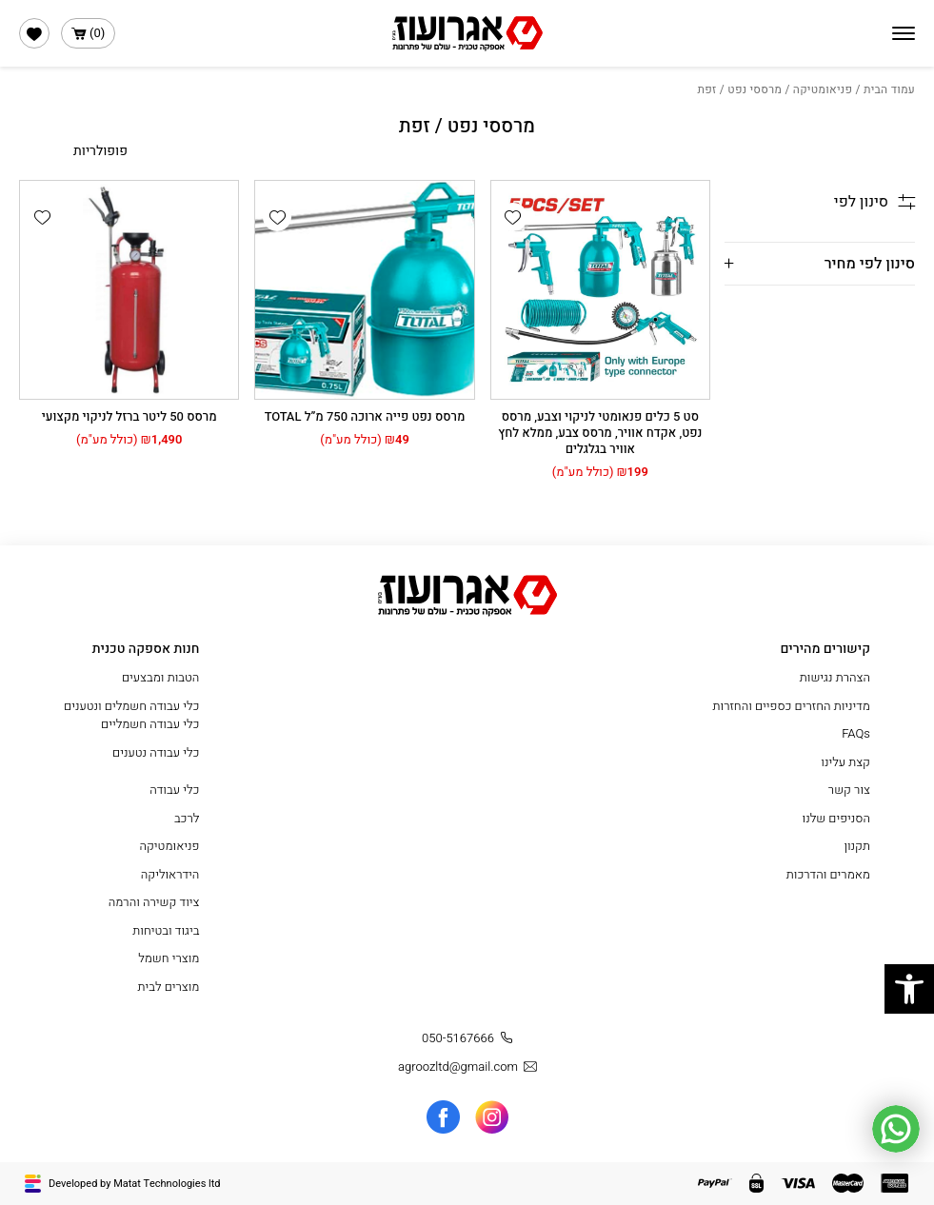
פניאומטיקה (822, 89)
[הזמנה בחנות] (73, 151)
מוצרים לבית (168, 987)
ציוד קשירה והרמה (154, 902)
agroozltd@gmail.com (470, 1067)
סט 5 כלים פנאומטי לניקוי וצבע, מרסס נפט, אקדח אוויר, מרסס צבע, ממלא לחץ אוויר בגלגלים (600, 432)
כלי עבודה (174, 789)
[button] (513, 217)
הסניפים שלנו (836, 818)
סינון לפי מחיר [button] (870, 263)
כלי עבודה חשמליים (150, 724)
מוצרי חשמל (168, 958)
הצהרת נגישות (835, 677)
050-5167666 (470, 1038)
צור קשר (849, 789)
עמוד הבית (889, 89)
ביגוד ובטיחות (165, 930)
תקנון (857, 846)
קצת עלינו (845, 762)
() (88, 33)
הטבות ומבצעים (160, 677)
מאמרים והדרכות (828, 874)
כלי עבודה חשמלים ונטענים (131, 706)
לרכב (187, 818)
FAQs (856, 733)
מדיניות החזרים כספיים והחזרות (790, 706)
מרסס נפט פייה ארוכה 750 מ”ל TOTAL (365, 416)
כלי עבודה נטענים (155, 752)
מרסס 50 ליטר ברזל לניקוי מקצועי (129, 416)
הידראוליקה (170, 874)
